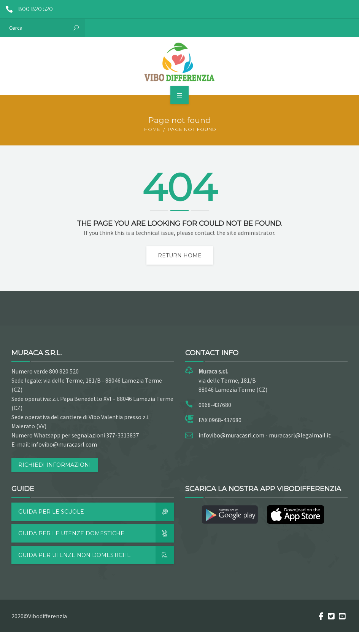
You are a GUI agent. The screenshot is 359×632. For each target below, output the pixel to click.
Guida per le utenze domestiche (96, 533)
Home (152, 129)
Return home (180, 255)
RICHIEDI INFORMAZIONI (54, 464)
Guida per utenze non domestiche (96, 555)
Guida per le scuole (96, 512)
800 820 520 (26, 9)
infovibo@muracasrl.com (64, 444)
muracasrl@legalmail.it (300, 435)
